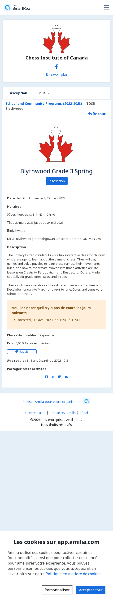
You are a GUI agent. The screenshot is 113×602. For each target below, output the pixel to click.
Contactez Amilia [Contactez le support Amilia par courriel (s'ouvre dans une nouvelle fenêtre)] (62, 412)
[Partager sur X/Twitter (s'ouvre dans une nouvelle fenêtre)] (53, 377)
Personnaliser (57, 590)
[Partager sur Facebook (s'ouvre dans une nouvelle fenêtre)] (46, 377)
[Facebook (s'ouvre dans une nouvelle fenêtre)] (56, 66)
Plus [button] (44, 93)
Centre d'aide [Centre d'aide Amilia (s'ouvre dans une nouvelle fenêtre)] (35, 412)
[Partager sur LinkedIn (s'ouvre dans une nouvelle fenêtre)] (59, 377)
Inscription (17, 93)
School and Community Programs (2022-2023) (43, 103)
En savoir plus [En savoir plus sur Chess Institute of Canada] (56, 74)
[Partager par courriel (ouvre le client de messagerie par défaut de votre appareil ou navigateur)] (66, 377)
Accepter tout (91, 590)
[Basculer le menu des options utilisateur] (106, 7)
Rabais (22, 352)
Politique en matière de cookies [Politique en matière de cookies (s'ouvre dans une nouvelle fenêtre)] (73, 573)
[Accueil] (17, 7)
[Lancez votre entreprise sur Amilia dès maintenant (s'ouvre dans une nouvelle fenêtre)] (56, 401)
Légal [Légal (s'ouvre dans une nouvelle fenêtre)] (84, 412)
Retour (97, 113)
